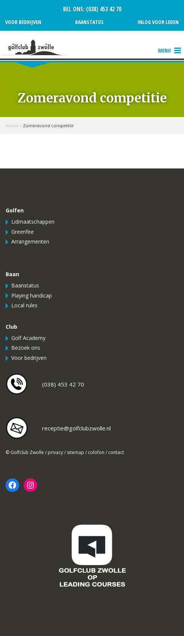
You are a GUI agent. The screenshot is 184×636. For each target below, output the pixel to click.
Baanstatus (89, 22)
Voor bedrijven (23, 22)
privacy (55, 452)
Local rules (24, 305)
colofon (96, 452)
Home (12, 125)
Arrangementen (30, 241)
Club (11, 326)
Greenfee (22, 231)
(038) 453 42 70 (102, 9)
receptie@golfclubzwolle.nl (76, 428)
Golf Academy (28, 337)
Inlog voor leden (158, 22)
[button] (164, 50)
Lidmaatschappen (32, 221)
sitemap (75, 452)
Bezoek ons (25, 347)
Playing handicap (31, 295)
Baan (12, 274)
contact (116, 452)
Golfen (15, 210)
